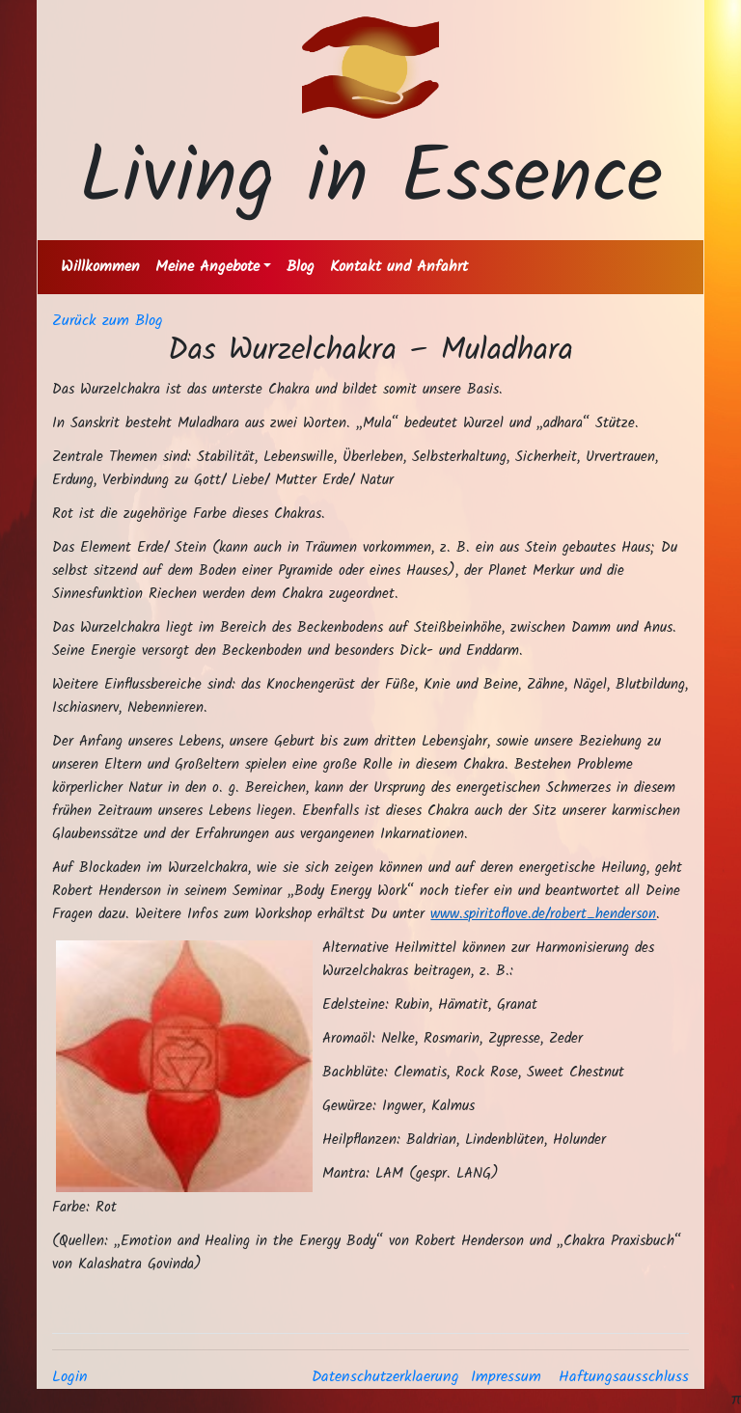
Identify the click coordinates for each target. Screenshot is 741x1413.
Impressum (506, 1377)
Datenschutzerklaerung (385, 1377)
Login (70, 1377)
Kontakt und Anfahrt (399, 267)
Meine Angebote (207, 267)
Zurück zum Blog (107, 321)
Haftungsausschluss (624, 1377)
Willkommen (100, 267)
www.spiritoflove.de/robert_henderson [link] (543, 914)
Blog (301, 267)
